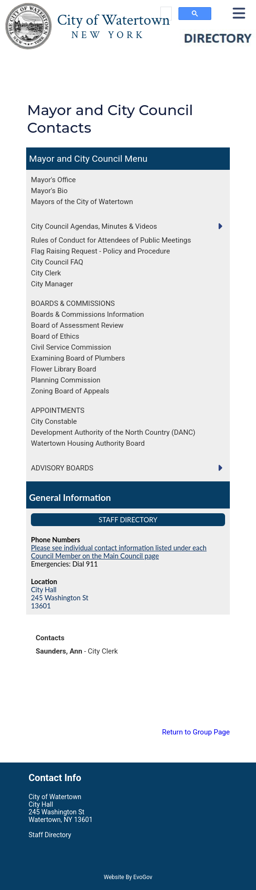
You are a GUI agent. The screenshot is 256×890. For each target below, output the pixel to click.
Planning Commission (65, 380)
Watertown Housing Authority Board (88, 443)
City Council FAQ (57, 262)
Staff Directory (128, 520)
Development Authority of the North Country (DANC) (113, 432)
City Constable (54, 421)
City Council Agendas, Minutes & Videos (94, 226)
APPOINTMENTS (57, 410)
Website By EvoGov (128, 877)
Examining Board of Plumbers (78, 358)
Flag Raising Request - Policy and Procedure (100, 251)
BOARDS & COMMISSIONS (73, 303)
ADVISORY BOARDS (62, 468)
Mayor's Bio (49, 190)
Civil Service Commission (71, 347)
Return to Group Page (196, 732)
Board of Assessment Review (77, 325)
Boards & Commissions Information (87, 314)
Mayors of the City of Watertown (82, 201)
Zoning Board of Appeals (70, 391)
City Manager (52, 284)
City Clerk (46, 273)
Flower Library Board (63, 369)
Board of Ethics (55, 336)
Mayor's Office (53, 180)
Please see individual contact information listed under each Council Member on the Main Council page (119, 552)
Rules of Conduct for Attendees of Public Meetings (111, 240)
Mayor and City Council (75, 158)
